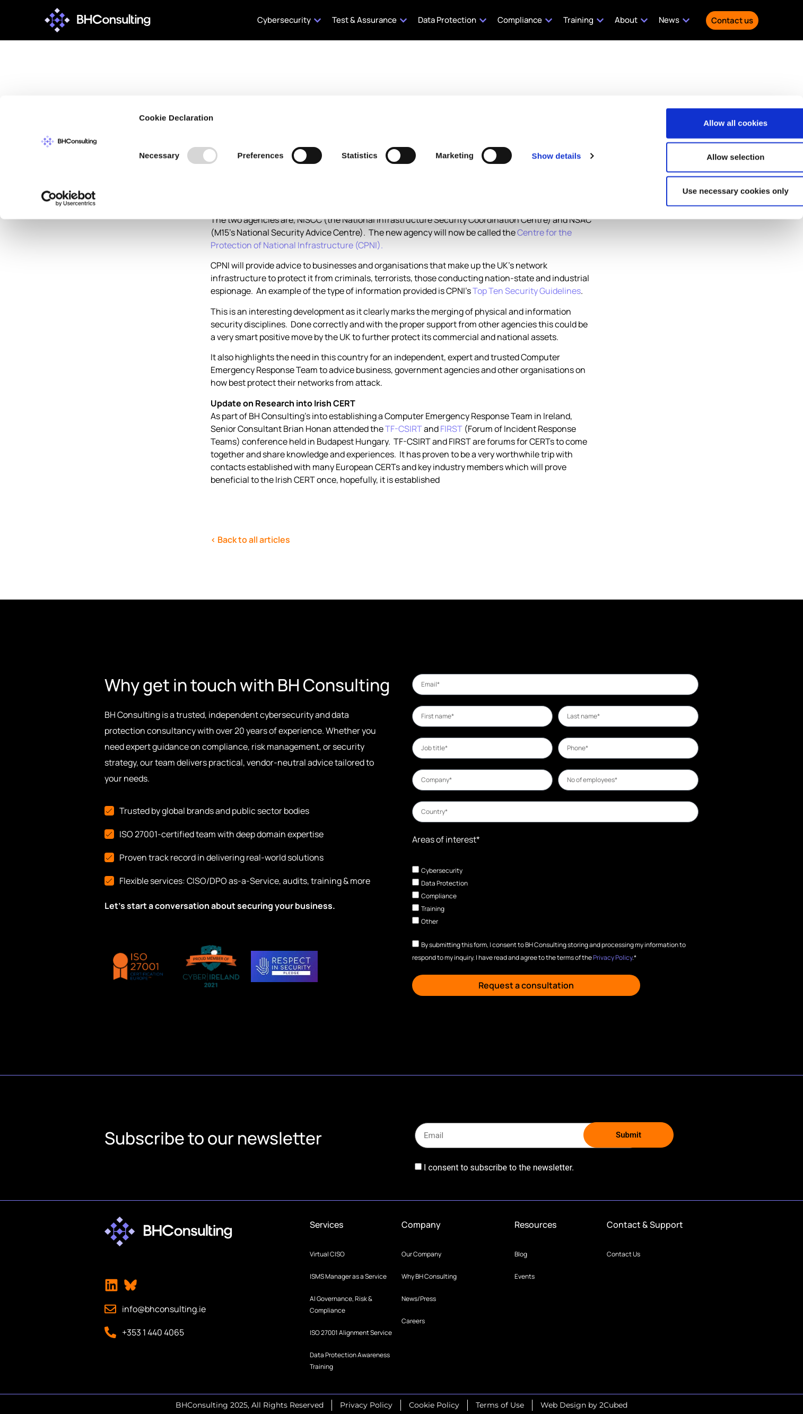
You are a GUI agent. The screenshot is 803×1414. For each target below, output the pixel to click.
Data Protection (444, 883)
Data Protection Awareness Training (350, 1358)
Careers (413, 1318)
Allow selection (714, 61)
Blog (520, 1251)
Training (432, 908)
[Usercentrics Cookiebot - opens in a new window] (68, 103)
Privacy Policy (612, 957)
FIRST (451, 429)
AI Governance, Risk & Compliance (341, 1302)
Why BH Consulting (429, 1274)
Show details (556, 60)
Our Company (421, 1251)
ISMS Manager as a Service (348, 1274)
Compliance (439, 895)
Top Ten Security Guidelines (527, 291)
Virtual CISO (327, 1251)
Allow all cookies (715, 27)
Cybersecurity (441, 870)
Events (524, 1274)
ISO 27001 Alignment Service (351, 1330)
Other (429, 921)
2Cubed (613, 1403)
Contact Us (623, 1251)
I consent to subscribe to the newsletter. (499, 1165)
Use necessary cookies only (714, 95)
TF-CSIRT (403, 429)
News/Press (418, 1296)
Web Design (563, 1403)
